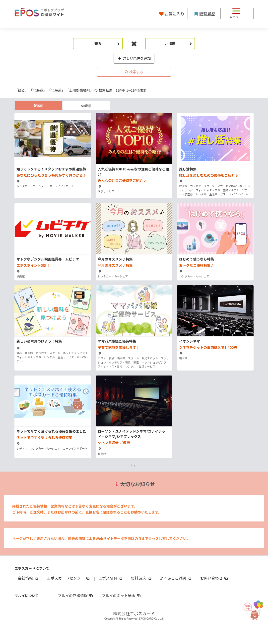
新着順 (38, 105)
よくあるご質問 (176, 578)
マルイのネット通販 (121, 595)
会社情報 (28, 578)
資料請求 (141, 578)
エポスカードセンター (68, 578)
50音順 (86, 105)
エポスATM (110, 578)
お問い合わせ (214, 578)
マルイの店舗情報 (76, 595)
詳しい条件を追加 (134, 58)
